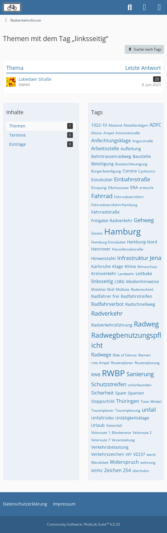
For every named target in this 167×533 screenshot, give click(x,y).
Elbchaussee (118, 187)
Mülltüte (122, 289)
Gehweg (144, 220)
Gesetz (97, 233)
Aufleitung (131, 148)
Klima (130, 266)
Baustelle (142, 156)
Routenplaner (122, 362)
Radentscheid (142, 289)
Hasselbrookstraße (127, 249)
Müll (110, 289)
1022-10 (99, 125)
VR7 (129, 454)
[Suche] (130, 7)
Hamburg (122, 231)
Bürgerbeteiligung (106, 171)
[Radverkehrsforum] (12, 7)
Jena (155, 258)
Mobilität (98, 289)
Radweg (146, 324)
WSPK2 (97, 470)
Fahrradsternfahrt (129, 196)
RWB (95, 374)
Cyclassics (146, 171)
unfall (149, 409)
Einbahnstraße (132, 179)
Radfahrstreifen (136, 296)
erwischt (146, 187)
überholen (140, 470)
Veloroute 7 (100, 439)
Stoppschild (103, 401)
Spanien (136, 393)
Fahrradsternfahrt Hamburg (114, 204)
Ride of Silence (125, 355)
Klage (117, 266)
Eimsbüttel (102, 179)
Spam (120, 393)
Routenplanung (147, 362)
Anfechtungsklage (111, 140)
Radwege (101, 354)
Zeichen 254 (117, 470)
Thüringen (127, 401)
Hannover (100, 249)
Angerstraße (142, 140)
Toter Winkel (151, 401)
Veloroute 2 (142, 432)
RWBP (113, 373)
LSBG (120, 281)
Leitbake (144, 273)
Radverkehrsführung (111, 325)
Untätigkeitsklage (132, 418)
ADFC (155, 125)
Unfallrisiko (102, 418)
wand (151, 454)
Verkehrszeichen (107, 454)
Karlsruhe (101, 266)
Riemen (144, 355)
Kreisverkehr (103, 273)
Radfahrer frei (105, 296)
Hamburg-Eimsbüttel (108, 242)
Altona (96, 132)
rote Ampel (100, 362)
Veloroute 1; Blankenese (111, 432)
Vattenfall (114, 425)
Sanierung (140, 374)
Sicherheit (102, 393)
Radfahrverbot (107, 304)
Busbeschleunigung (131, 164)
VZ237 (139, 454)
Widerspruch (124, 462)
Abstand (115, 125)
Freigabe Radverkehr (111, 220)
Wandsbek (99, 462)
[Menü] (159, 7)
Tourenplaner (102, 410)
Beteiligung (102, 164)
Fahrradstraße (105, 212)
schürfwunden (139, 384)
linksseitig (102, 281)
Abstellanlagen (135, 125)
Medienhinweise (142, 281)
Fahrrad (102, 196)
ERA (134, 187)
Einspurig (99, 187)
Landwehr (126, 273)
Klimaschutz (147, 266)
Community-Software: (83, 524)
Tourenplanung (127, 410)
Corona (130, 171)
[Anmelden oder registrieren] (144, 7)
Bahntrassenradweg (111, 156)
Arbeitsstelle (105, 148)
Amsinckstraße (127, 132)
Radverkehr (107, 313)
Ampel (108, 132)
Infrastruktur (132, 257)
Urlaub (98, 425)
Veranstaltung (123, 439)
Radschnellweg (140, 304)
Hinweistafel (103, 258)
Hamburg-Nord (142, 242)
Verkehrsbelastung (110, 447)
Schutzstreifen (108, 384)
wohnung (147, 462)
